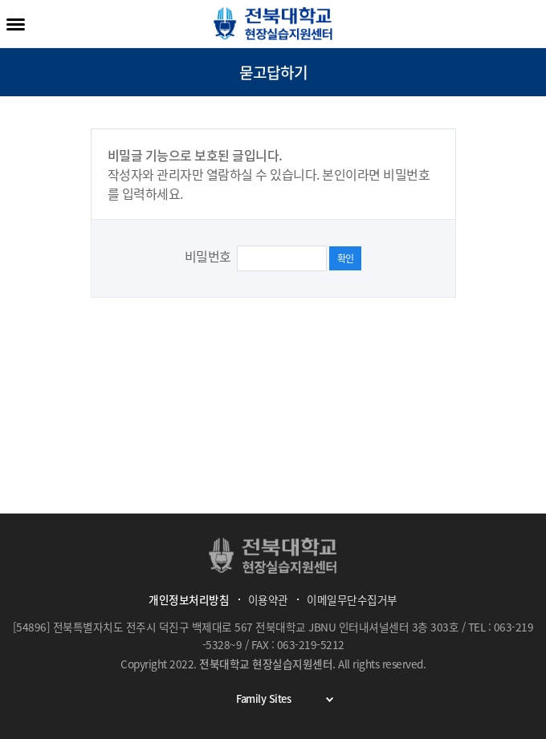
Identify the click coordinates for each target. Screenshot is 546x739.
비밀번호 (209, 256)
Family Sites (290, 699)
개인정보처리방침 (189, 599)
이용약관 (268, 599)
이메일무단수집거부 (352, 599)
